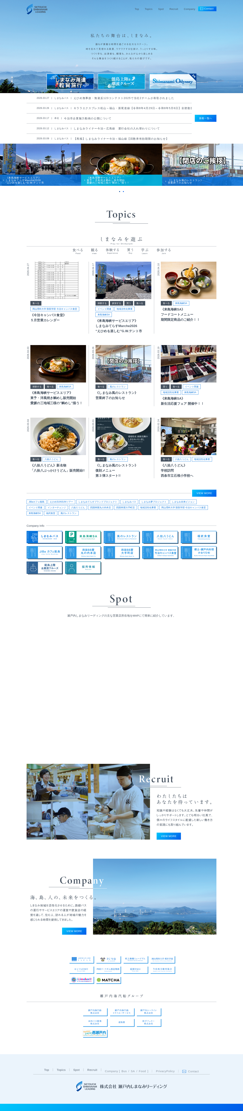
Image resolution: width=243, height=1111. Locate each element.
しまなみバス (129, 504)
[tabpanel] (40, 169)
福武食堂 (50, 515)
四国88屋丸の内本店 (100, 509)
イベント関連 (104, 315)
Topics (149, 9)
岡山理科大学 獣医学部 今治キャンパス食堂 (54, 315)
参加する (116, 309)
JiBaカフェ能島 (36, 504)
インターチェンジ (57, 509)
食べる (35, 309)
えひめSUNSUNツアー (61, 504)
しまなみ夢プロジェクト (153, 504)
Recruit (174, 9)
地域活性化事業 (125, 315)
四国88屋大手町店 (125, 509)
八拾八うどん (51, 465)
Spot (161, 9)
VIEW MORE (204, 495)
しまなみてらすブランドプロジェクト (97, 504)
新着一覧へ (205, 118)
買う (128, 309)
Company (189, 9)
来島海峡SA (104, 321)
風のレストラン (118, 393)
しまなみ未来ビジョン (183, 504)
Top (137, 9)
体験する (102, 309)
